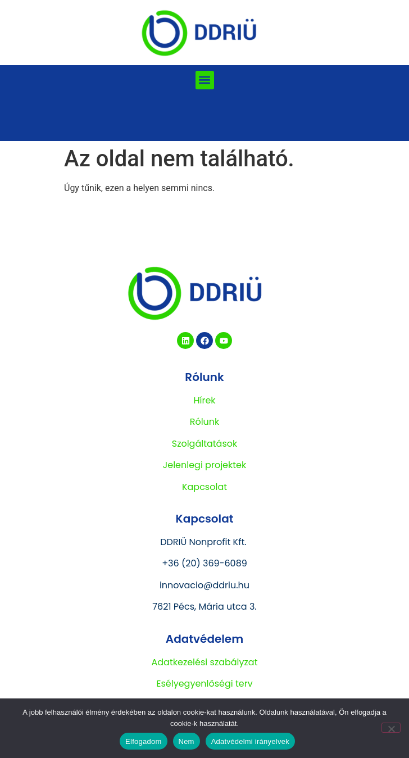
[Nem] (391, 728)
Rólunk (205, 421)
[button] (205, 80)
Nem (186, 741)
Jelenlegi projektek (205, 465)
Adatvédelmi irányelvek (250, 741)
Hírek (204, 400)
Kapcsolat (204, 486)
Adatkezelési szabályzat (205, 662)
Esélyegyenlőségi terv (204, 683)
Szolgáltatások (205, 443)
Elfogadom (143, 741)
